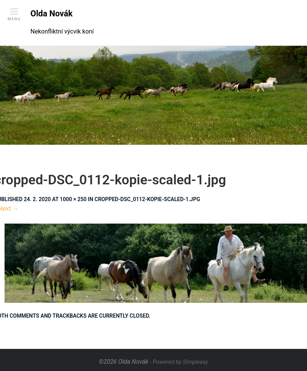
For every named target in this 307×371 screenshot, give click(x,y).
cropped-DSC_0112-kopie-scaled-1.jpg (147, 199)
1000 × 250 (73, 199)
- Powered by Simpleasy (179, 361)
